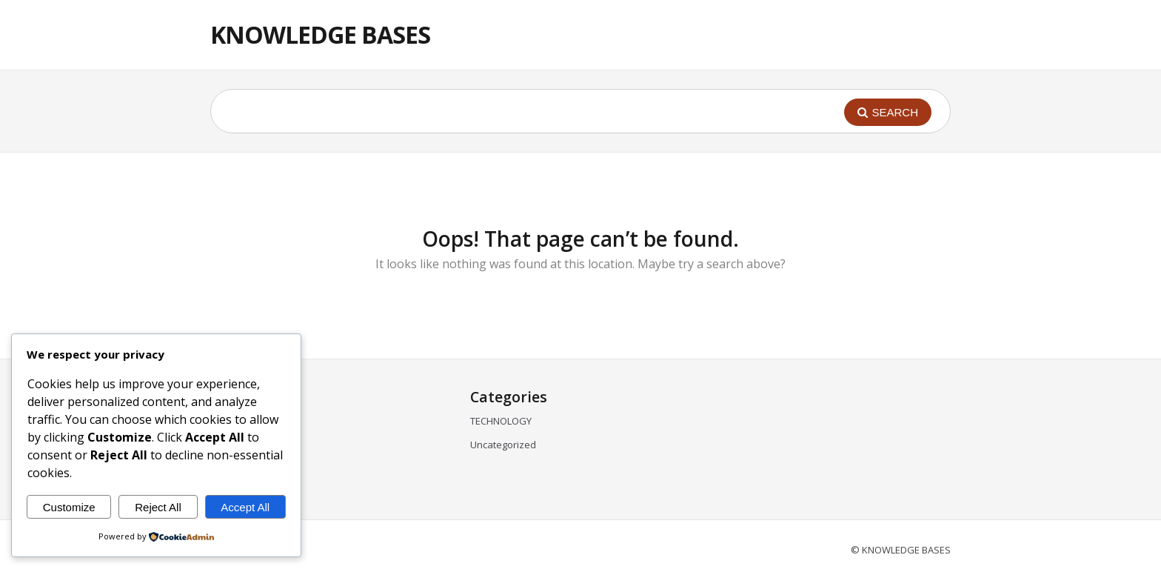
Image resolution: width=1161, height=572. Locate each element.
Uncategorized (503, 444)
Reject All (158, 507)
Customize (69, 507)
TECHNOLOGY (501, 421)
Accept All (245, 507)
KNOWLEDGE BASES (320, 34)
